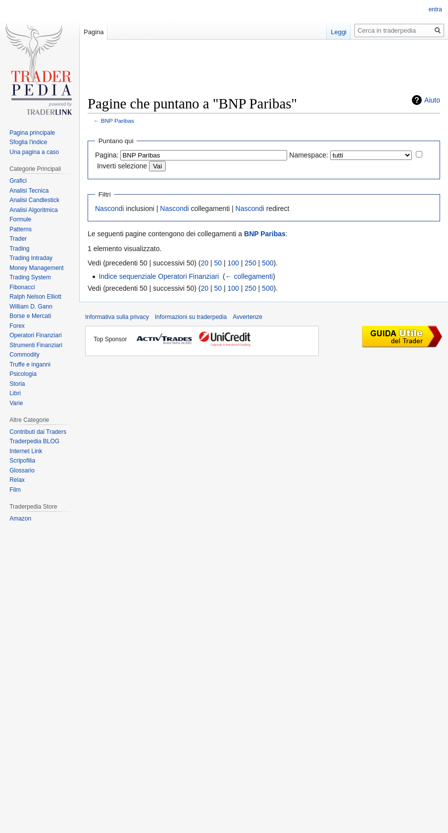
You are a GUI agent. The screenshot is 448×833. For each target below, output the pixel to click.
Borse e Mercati (30, 315)
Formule (20, 219)
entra (435, 9)
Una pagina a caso (34, 152)
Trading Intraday (30, 258)
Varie (16, 403)
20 (205, 263)
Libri (15, 393)
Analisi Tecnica (29, 190)
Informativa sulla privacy (117, 316)
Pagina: (106, 155)
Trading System (30, 277)
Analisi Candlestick (34, 200)
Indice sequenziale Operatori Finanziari (159, 276)
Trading (19, 248)
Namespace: (308, 155)
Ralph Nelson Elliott (35, 296)
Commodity (24, 354)
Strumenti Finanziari (35, 345)
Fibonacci (22, 287)
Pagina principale (32, 132)
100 (233, 263)
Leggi (339, 32)
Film (15, 489)
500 (267, 263)
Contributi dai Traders (37, 431)
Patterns (20, 229)
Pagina (93, 32)
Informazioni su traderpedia (191, 316)
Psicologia (23, 373)
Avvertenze (247, 316)
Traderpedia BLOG (34, 441)
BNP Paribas (117, 120)
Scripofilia (22, 460)
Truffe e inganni (29, 364)
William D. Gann (30, 306)
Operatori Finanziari (35, 335)
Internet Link (25, 451)
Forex (17, 325)
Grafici (18, 180)
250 (250, 263)
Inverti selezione (122, 166)
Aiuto (432, 100)
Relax (17, 479)
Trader (18, 238)
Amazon (20, 518)
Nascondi (109, 208)
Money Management (36, 267)
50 (218, 263)
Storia (17, 383)
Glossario (22, 470)
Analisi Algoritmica (33, 210)
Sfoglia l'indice (28, 142)
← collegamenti (249, 276)
